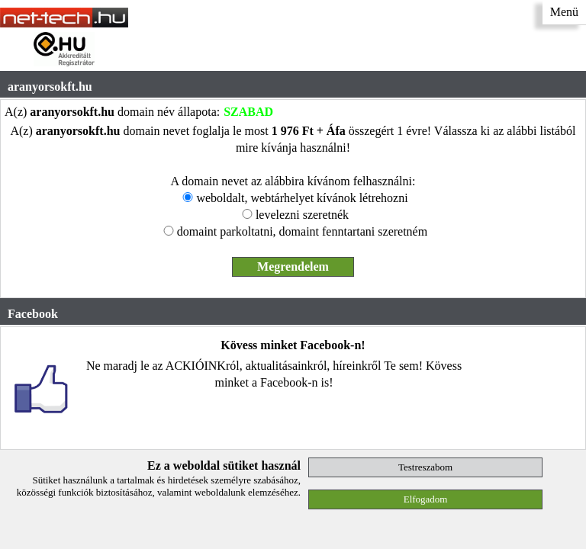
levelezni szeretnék (302, 214)
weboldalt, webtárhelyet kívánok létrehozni (301, 197)
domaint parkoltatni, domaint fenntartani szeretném (302, 231)
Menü (564, 11)
